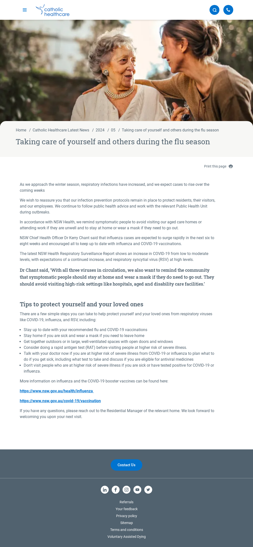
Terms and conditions (126, 530)
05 (113, 130)
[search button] (214, 10)
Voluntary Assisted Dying (126, 537)
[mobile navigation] (25, 10)
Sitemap (126, 523)
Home (21, 130)
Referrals (126, 502)
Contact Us (126, 465)
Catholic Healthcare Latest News (61, 130)
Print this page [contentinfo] (218, 166)
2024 (100, 130)
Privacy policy (126, 516)
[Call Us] (228, 10)
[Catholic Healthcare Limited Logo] (52, 10)
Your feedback (127, 509)
